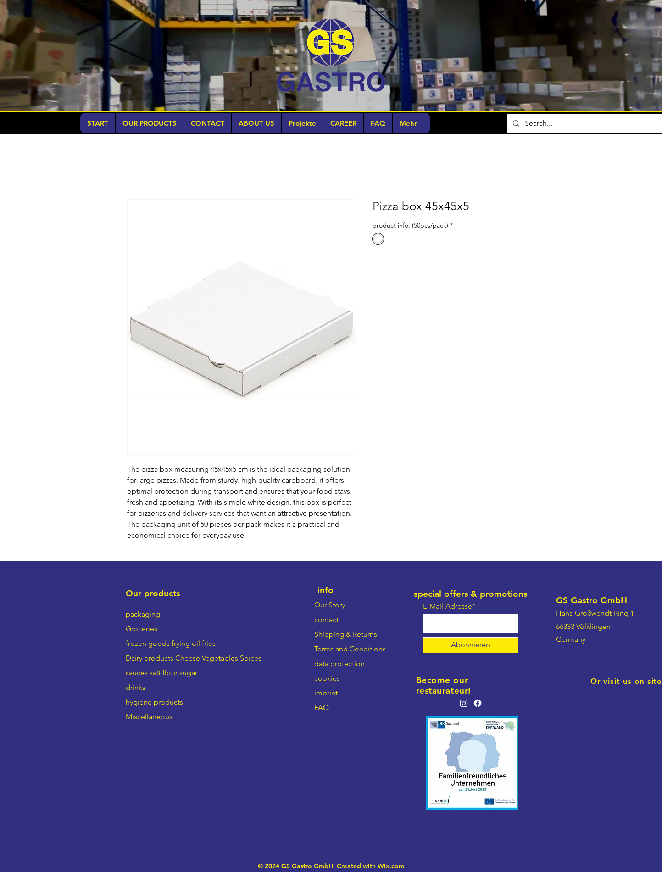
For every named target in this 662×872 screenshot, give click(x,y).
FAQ (321, 707)
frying (181, 643)
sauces (137, 672)
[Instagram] (464, 703)
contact (326, 619)
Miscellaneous (149, 716)
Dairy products (149, 658)
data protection (339, 663)
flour (170, 672)
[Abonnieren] (470, 645)
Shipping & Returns (345, 634)
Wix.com (391, 866)
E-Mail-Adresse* (449, 606)
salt (155, 672)
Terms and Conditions (350, 648)
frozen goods (148, 643)
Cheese (187, 658)
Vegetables (220, 658)
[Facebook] (478, 703)
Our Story (329, 604)
